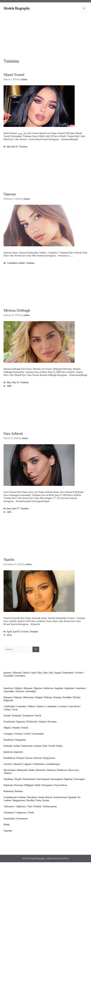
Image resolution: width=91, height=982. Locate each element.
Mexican (51, 770)
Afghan (18, 688)
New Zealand (42, 779)
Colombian (12, 263)
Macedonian (10, 770)
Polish (38, 785)
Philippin (28, 785)
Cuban (7, 709)
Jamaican (8, 752)
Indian (17, 745)
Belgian (39, 697)
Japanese (18, 752)
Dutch (38, 715)
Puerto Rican (60, 785)
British (76, 697)
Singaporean (19, 800)
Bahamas (8, 697)
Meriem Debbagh (17, 310)
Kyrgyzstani (49, 758)
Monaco (8, 773)
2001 (9, 635)
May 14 (15, 382)
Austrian (19, 691)
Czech (14, 709)
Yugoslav (8, 830)
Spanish (72, 797)
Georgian (8, 733)
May (9, 382)
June (9, 508)
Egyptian (20, 721)
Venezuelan (9, 818)
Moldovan (62, 770)
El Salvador (32, 721)
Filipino (7, 727)
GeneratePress (62, 858)
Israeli (52, 745)
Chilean (31, 706)
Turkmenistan (50, 806)
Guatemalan (37, 733)
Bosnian (58, 697)
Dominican (28, 715)
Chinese (40, 706)
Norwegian (79, 779)
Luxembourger (52, 764)
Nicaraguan (56, 779)
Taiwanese (9, 806)
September (68, 672)
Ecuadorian (9, 721)
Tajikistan (21, 806)
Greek (27, 733)
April (9, 631)
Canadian (21, 706)
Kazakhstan (9, 758)
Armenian (80, 688)
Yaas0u (9, 559)
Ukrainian (9, 812)
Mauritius (41, 770)
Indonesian (27, 745)
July (8, 146)
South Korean (60, 797)
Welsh (7, 824)
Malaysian (22, 770)
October (79, 672)
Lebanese (17, 764)
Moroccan (73, 770)
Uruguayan (20, 812)
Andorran (48, 688)
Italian (21, 263)
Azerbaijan (30, 691)
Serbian (22, 797)
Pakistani (8, 785)
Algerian (38, 688)
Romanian (9, 791)
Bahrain (18, 697)
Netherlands (29, 779)
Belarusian (28, 697)
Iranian (37, 745)
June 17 (15, 508)
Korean (29, 758)
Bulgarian (8, 700)
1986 (9, 386)
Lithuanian (38, 764)
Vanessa (10, 194)
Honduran (9, 739)
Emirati (43, 721)
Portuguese (47, 785)
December (20, 675)
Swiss (38, 800)
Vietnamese (22, 818)
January (7, 672)
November (9, 675)
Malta (32, 770)
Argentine (69, 688)
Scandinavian (10, 797)
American (8, 688)
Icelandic (8, 745)
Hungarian (20, 739)
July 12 (14, 146)
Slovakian (32, 797)
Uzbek (31, 812)
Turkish (37, 806)
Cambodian (9, 706)
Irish (45, 745)
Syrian (46, 800)
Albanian (27, 688)
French (24, 631)
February (17, 672)
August (57, 672)
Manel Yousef (14, 74)
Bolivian (48, 697)
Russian (19, 791)
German (18, 733)
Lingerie (27, 764)
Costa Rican (74, 706)
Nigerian (68, 779)
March (26, 672)
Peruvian (18, 785)
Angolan (59, 688)
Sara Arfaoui (13, 433)
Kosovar (38, 758)
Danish (7, 715)
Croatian (62, 706)
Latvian (7, 764)
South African (45, 797)
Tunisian (23, 146)
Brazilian (67, 697)
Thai (29, 806)
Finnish (16, 727)
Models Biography (17, 8)
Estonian (52, 721)
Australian (9, 691)
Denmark (16, 715)
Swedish (31, 800)
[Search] (35, 649)
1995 (9, 512)
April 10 (16, 631)
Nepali (18, 779)
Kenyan (20, 758)
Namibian (8, 779)
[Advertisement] (45, 35)
